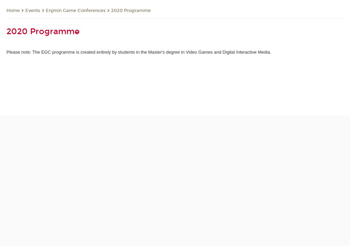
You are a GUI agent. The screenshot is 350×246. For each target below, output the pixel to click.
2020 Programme (131, 10)
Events (32, 10)
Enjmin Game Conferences (76, 10)
